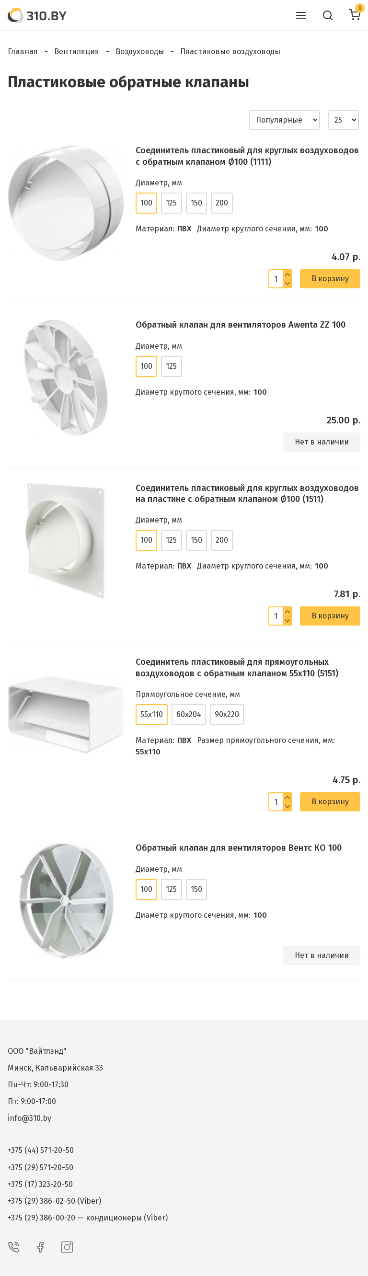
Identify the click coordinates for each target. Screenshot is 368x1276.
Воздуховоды (139, 51)
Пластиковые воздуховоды (230, 51)
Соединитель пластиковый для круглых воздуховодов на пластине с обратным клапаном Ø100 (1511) (247, 493)
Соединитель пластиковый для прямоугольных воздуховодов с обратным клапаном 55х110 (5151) (237, 667)
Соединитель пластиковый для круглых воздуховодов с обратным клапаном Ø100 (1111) (247, 156)
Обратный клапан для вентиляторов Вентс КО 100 (239, 848)
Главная (23, 51)
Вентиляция (76, 51)
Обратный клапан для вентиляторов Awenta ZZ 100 (240, 324)
